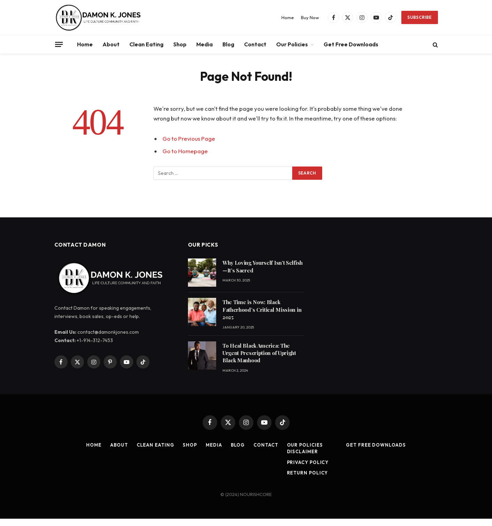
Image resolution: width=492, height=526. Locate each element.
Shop (180, 44)
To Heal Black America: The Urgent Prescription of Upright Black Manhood (259, 353)
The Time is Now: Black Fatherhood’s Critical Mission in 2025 (261, 309)
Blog (228, 44)
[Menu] (58, 44)
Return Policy (307, 472)
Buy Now (310, 17)
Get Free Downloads (351, 44)
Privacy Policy (308, 462)
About (111, 44)
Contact (255, 44)
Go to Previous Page (188, 138)
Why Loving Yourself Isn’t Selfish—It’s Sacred (262, 266)
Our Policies (292, 44)
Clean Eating (146, 44)
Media (204, 44)
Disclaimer (302, 451)
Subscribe (419, 17)
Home (287, 17)
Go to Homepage (185, 151)
